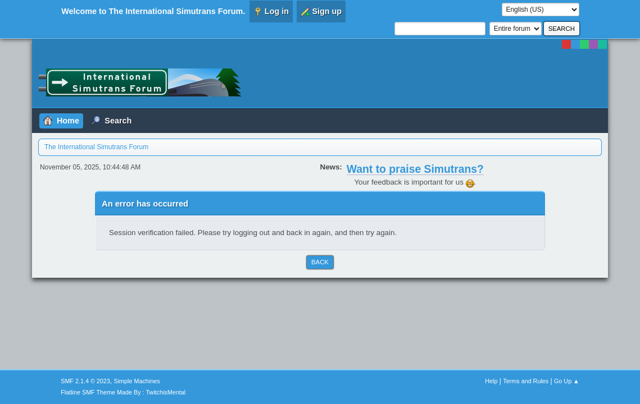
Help (491, 381)
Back (320, 262)
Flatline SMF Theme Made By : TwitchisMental (123, 392)
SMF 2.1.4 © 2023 (85, 381)
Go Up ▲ (566, 381)
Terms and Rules (525, 381)
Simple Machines (137, 381)
